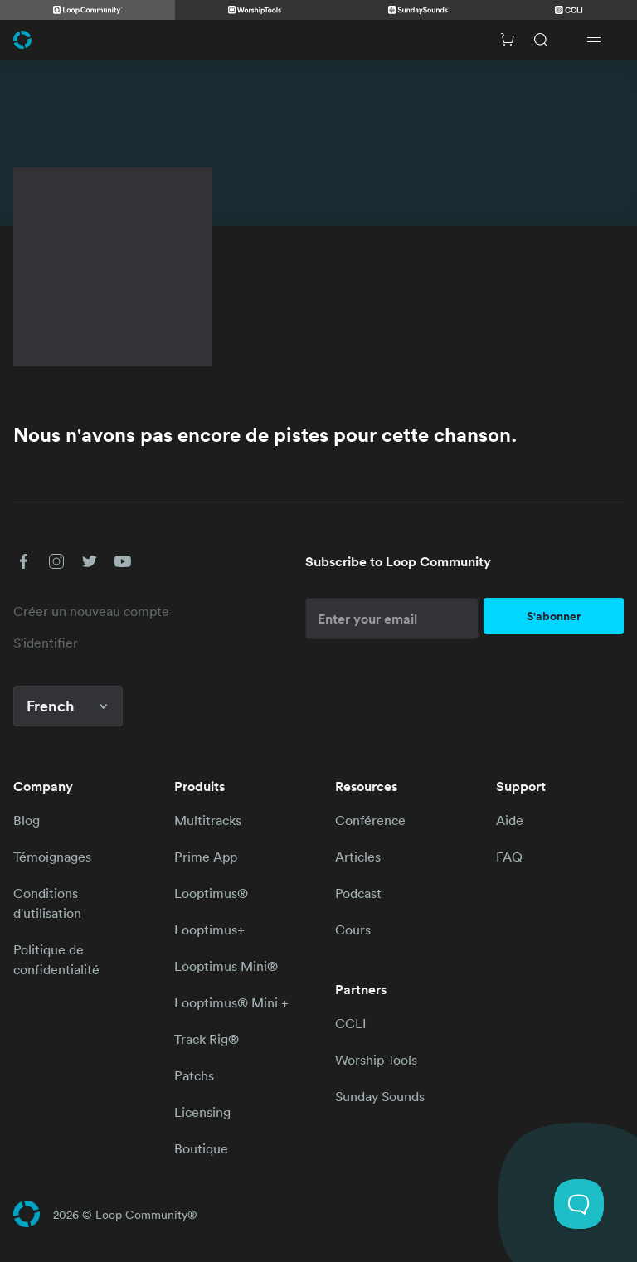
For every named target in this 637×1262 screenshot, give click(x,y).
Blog (26, 820)
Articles (358, 856)
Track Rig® (206, 1039)
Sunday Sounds (380, 1096)
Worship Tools (376, 1059)
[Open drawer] (594, 40)
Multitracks (207, 820)
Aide (509, 820)
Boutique (201, 1148)
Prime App (205, 856)
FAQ (509, 856)
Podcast (358, 893)
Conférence (370, 820)
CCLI (350, 1023)
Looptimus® (211, 893)
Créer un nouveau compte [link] (91, 611)
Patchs (194, 1075)
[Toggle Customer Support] (579, 1204)
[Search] (541, 40)
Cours (353, 929)
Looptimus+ (209, 929)
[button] (23, 561)
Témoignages (52, 856)
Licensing (202, 1112)
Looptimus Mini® (226, 966)
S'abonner (554, 616)
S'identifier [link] (45, 642)
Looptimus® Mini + (231, 1002)
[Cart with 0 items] (508, 40)
